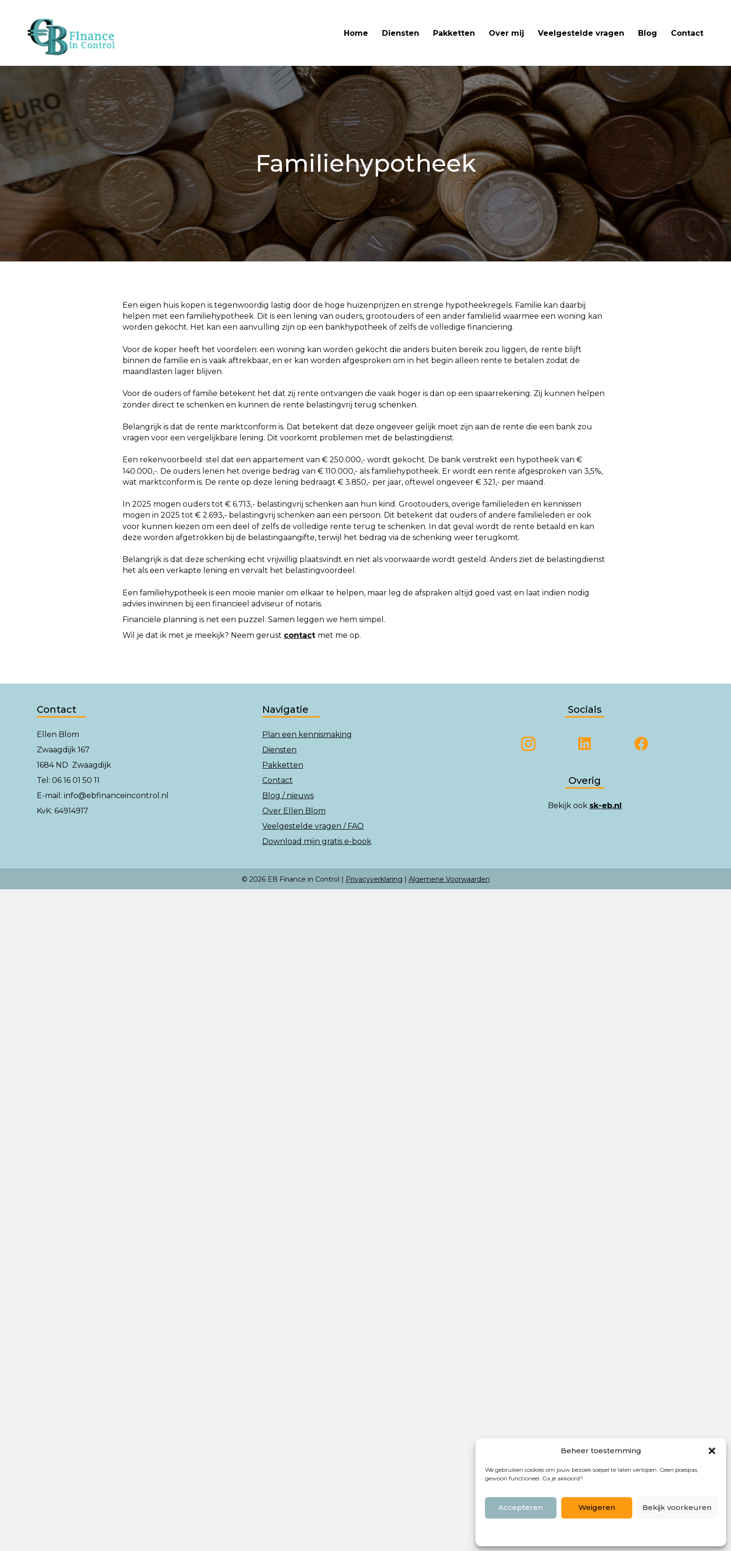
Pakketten (454, 33)
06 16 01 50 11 (76, 780)
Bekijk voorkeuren (676, 1507)
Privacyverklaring (374, 879)
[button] (712, 1451)
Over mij (506, 33)
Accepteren (520, 1507)
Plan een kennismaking (307, 734)
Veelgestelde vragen (581, 33)
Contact (687, 33)
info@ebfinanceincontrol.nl (116, 795)
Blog (647, 33)
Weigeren (596, 1507)
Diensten (400, 33)
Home (356, 33)
